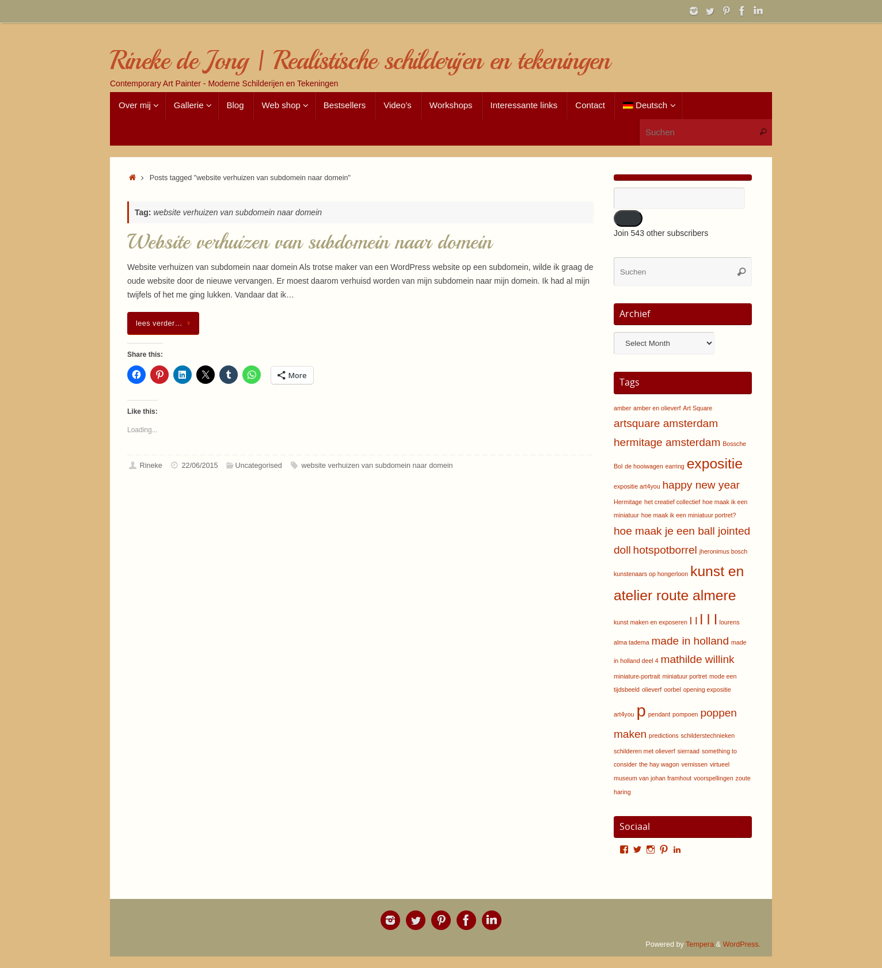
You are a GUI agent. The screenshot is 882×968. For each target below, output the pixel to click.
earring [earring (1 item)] (675, 466)
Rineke (151, 466)
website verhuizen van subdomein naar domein (377, 466)
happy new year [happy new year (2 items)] (700, 485)
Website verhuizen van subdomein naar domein (309, 242)
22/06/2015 (199, 466)
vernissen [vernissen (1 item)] (694, 764)
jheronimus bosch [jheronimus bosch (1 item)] (723, 551)
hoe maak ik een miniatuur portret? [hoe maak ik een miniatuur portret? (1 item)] (688, 515)
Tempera (700, 944)
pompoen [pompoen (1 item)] (685, 714)
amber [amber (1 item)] (622, 408)
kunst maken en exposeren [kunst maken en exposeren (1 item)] (650, 622)
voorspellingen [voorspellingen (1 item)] (713, 778)
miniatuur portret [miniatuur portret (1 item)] (684, 676)
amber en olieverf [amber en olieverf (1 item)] (656, 408)
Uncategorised (258, 466)
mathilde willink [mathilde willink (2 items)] (698, 659)
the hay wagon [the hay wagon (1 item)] (659, 764)
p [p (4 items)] (640, 710)
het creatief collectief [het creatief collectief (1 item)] (672, 501)
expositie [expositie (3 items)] (715, 463)
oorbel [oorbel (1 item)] (672, 689)
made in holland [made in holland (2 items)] (690, 641)
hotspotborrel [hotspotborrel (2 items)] (665, 550)
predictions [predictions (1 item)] (664, 735)
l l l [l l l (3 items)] (708, 619)
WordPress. (742, 944)
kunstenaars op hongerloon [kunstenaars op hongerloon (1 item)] (651, 573)
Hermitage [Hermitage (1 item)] (628, 501)
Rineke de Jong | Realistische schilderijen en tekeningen (360, 60)
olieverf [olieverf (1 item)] (652, 689)
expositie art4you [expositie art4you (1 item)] (637, 486)
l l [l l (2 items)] (694, 621)
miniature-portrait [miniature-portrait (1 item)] (637, 676)
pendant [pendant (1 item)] (659, 714)
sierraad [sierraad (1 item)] (689, 751)
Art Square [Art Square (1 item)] (697, 408)
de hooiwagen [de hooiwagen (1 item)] (644, 466)
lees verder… (165, 323)
